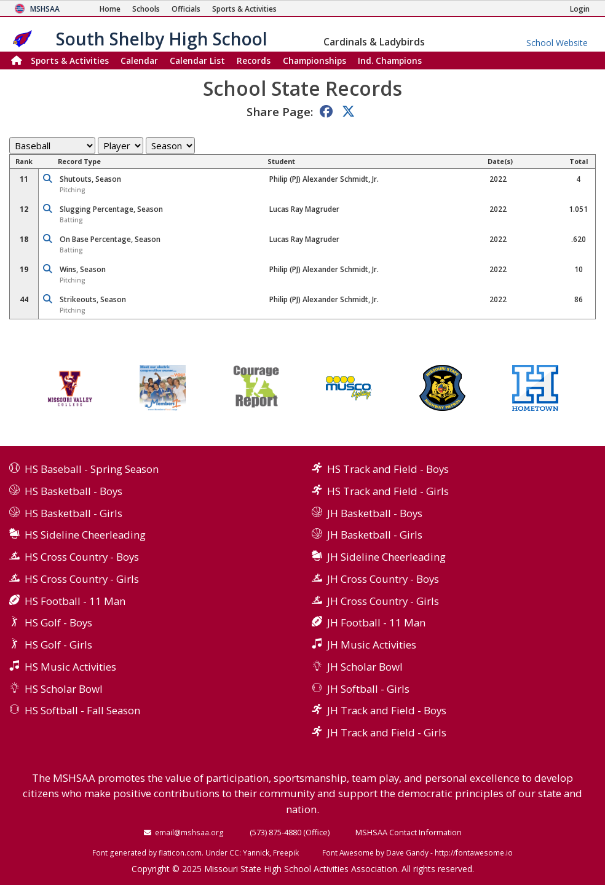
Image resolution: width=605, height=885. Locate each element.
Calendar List (197, 60)
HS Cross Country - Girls (82, 579)
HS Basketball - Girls (73, 513)
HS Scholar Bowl (64, 689)
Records (254, 60)
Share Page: (280, 111)
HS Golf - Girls (58, 644)
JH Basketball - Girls (374, 535)
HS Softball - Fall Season (82, 710)
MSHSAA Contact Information (408, 832)
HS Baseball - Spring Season (92, 469)
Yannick (256, 852)
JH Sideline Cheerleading (386, 557)
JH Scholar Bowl (365, 667)
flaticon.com (180, 852)
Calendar (139, 60)
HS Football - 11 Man (75, 601)
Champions (390, 60)
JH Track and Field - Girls (386, 732)
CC (234, 852)
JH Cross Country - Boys (383, 579)
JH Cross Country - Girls (383, 601)
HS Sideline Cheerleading (85, 535)
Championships (314, 60)
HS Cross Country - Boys (82, 557)
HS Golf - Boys (58, 622)
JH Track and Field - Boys (386, 710)
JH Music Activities (371, 644)
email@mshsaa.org (189, 832)
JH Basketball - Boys (374, 513)
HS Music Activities (70, 667)
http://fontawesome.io (474, 852)
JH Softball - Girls (368, 689)
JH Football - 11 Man (376, 622)
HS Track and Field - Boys (388, 469)
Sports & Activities (70, 60)
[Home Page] (110, 9)
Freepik (286, 852)
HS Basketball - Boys (73, 491)
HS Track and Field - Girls (388, 491)
